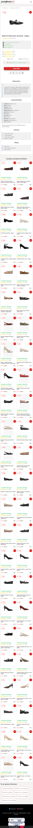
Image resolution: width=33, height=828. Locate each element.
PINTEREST (20, 809)
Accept (22, 827)
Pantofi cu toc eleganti (23, 796)
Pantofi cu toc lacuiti (7, 792)
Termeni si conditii (7, 813)
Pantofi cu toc (5, 8)
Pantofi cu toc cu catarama (9, 796)
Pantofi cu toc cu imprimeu (21, 792)
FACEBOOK (12, 809)
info (14, 184)
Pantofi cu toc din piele (20, 788)
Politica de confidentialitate (19, 813)
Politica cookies (15, 827)
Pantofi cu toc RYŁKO (14, 8)
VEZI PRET (16, 69)
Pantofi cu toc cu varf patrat (9, 800)
